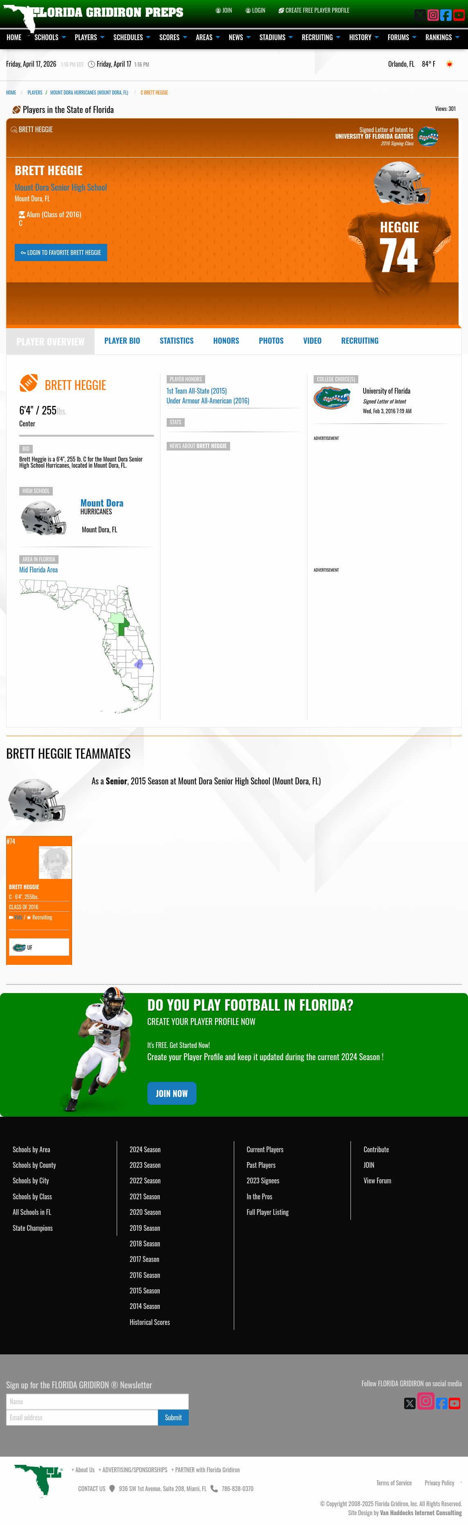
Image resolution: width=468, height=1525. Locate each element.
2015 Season (145, 1290)
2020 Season (145, 1212)
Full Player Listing (268, 1212)
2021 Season (145, 1196)
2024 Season (145, 1149)
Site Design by (405, 1512)
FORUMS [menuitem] (398, 37)
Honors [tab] (226, 340)
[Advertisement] (381, 493)
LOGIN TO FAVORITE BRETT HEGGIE (61, 252)
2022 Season (145, 1180)
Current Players (265, 1149)
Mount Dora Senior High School (61, 187)
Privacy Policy (439, 1482)
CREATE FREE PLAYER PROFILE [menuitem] (313, 10)
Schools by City (31, 1180)
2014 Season (145, 1306)
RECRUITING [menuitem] (317, 37)
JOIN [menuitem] (223, 10)
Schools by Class (32, 1196)
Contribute (376, 1149)
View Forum (377, 1180)
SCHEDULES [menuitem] (128, 37)
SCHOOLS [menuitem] (46, 37)
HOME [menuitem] (14, 37)
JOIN (369, 1165)
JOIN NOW (172, 1093)
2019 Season (145, 1228)
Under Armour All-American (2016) (208, 400)
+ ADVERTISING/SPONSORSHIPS (133, 1469)
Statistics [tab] (177, 340)
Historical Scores (150, 1322)
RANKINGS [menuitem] (438, 37)
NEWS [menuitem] (236, 37)
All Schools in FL (32, 1212)
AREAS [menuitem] (204, 37)
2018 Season (145, 1243)
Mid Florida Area (38, 569)
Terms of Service (394, 1482)
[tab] (51, 341)
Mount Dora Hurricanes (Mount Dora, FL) (89, 92)
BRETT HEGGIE (24, 887)
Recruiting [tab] (360, 340)
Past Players (261, 1165)
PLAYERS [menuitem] (86, 37)
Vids (18, 917)
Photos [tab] (271, 340)
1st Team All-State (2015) (197, 391)
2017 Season (144, 1259)
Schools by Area (31, 1149)
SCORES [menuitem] (169, 37)
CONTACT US (91, 1488)
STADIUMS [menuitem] (273, 37)
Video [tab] (312, 340)
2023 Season (145, 1165)
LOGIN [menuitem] (255, 10)
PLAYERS (34, 92)
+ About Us (83, 1469)
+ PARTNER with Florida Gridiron (206, 1469)
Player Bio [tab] (122, 340)
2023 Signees (263, 1180)
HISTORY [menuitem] (360, 37)
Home (11, 92)
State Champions (33, 1228)
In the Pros (260, 1196)
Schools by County (34, 1165)
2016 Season (145, 1275)
